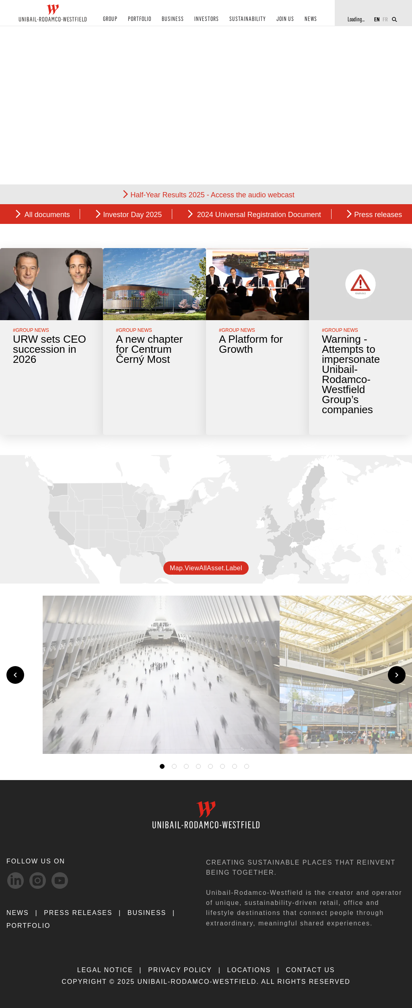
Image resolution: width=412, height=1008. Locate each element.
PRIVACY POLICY (180, 970)
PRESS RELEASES (78, 912)
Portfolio (28, 925)
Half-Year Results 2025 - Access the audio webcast (212, 195)
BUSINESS (172, 19)
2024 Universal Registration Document (258, 215)
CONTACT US (310, 970)
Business (147, 912)
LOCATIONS (249, 970)
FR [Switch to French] (385, 19)
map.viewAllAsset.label (206, 568)
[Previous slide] (15, 675)
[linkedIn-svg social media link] (15, 880)
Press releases (378, 215)
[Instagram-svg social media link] (38, 880)
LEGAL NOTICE (105, 970)
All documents (46, 215)
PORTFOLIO (139, 19)
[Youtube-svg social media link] (60, 880)
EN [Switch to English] (376, 19)
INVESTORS (205, 19)
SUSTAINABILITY (246, 19)
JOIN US (283, 19)
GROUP (110, 19)
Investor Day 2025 (132, 215)
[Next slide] (397, 675)
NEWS (308, 19)
